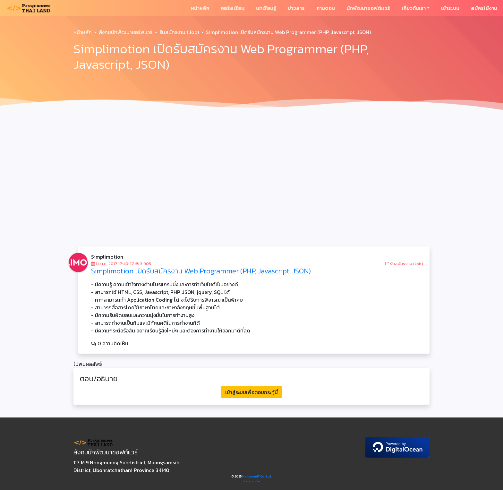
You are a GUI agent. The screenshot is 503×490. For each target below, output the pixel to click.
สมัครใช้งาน (484, 8)
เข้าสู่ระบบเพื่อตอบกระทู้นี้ (251, 392)
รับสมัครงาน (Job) (179, 32)
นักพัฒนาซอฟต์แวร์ (368, 8)
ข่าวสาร (296, 8)
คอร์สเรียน (232, 8)
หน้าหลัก (200, 8)
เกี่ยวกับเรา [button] (414, 8)
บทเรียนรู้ (266, 8)
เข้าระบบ (450, 8)
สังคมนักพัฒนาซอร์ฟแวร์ (125, 32)
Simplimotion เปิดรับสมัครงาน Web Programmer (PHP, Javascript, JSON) (201, 271)
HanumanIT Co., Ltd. (257, 476)
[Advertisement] (251, 162)
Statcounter (251, 481)
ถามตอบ (325, 8)
